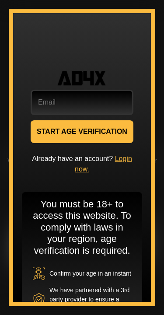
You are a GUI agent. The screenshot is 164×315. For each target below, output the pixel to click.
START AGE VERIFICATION (82, 131)
